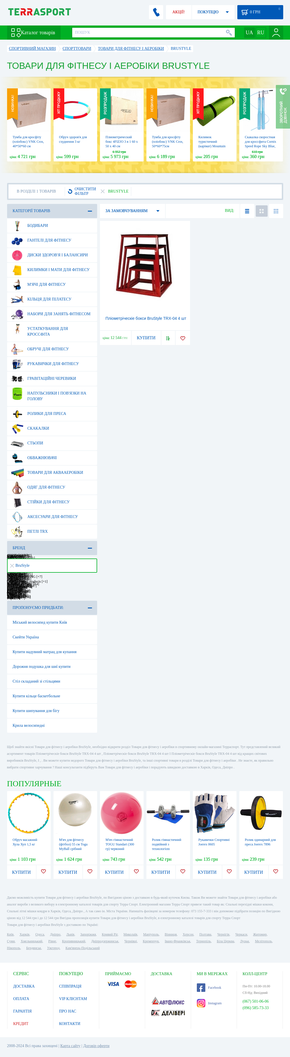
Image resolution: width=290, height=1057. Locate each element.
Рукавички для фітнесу (45, 363)
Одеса (39, 934)
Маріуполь (151, 934)
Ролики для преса (38, 413)
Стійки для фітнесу (40, 502)
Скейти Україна (26, 637)
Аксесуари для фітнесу (44, 516)
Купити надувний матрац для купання (45, 652)
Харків (24, 934)
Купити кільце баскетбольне (36, 696)
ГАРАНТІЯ (22, 1011)
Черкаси (241, 934)
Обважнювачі (34, 457)
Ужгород (53, 948)
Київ (10, 934)
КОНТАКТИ (69, 1024)
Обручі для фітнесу (40, 349)
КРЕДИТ (21, 1024)
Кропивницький (73, 941)
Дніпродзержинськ (104, 941)
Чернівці (130, 941)
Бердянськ (33, 948)
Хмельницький (31, 941)
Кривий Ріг (110, 934)
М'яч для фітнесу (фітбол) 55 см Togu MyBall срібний (73, 844)
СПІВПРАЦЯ (70, 986)
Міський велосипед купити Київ (40, 622)
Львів (70, 934)
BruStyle (20, 565)
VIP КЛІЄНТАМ (73, 999)
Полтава (205, 934)
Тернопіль (203, 941)
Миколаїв (130, 934)
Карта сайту (70, 1046)
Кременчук (151, 941)
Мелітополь (263, 941)
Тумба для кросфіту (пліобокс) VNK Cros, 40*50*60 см (28, 141)
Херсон (188, 934)
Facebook (209, 987)
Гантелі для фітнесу (41, 240)
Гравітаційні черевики (43, 378)
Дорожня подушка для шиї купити (42, 666)
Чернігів (223, 934)
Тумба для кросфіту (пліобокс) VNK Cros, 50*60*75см (167, 141)
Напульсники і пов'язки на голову (48, 394)
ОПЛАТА (21, 999)
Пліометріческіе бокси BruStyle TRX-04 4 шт (146, 318)
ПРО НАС (67, 1011)
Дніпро (55, 934)
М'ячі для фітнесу (38, 284)
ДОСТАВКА (24, 986)
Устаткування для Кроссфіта (39, 329)
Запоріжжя (88, 934)
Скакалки (30, 428)
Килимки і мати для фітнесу (50, 269)
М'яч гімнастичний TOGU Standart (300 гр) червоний (120, 844)
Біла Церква (225, 941)
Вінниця (171, 934)
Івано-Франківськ (177, 941)
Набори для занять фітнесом (51, 314)
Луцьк (244, 941)
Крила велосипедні (29, 725)
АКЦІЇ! (178, 12)
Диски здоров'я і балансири (49, 255)
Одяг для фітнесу (38, 487)
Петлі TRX (29, 531)
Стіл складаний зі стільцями (36, 681)
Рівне (52, 941)
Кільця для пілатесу (41, 299)
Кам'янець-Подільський (82, 948)
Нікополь (13, 948)
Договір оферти (96, 1046)
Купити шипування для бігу (36, 711)
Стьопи (27, 443)
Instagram (209, 1003)
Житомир (260, 934)
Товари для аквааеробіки (47, 472)
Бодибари (29, 225)
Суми (11, 941)
